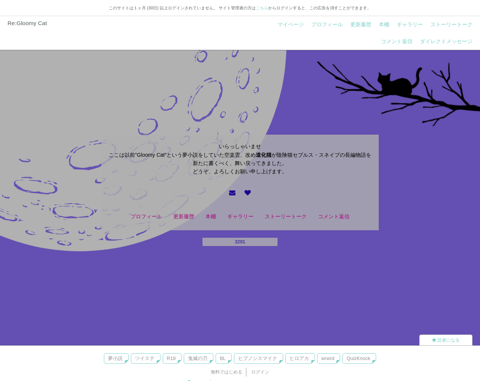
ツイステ (144, 358)
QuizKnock (358, 358)
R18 (171, 358)
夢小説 (115, 358)
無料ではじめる (226, 372)
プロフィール (327, 24)
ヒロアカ (299, 358)
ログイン (260, 372)
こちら (262, 8)
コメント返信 (396, 41)
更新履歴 (360, 24)
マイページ (291, 24)
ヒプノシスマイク (257, 358)
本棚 (384, 24)
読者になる (446, 340)
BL (223, 358)
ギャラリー (410, 24)
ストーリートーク (451, 24)
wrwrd (327, 358)
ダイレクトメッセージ (446, 41)
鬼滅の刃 (197, 358)
